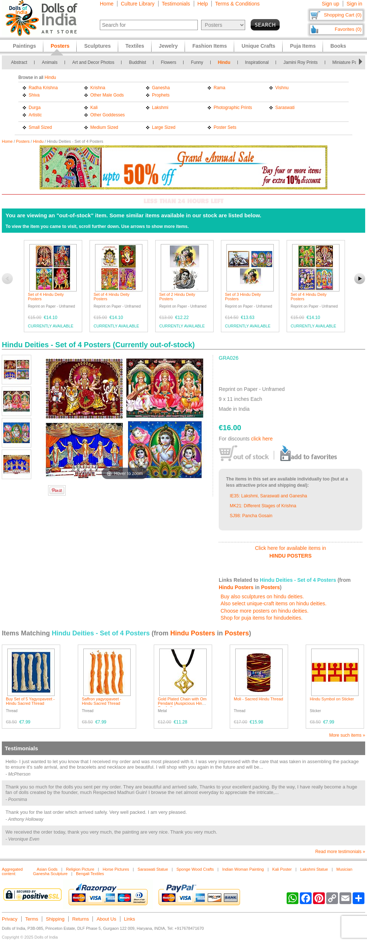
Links (129, 919)
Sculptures (97, 46)
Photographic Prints (233, 107)
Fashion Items (209, 46)
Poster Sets (225, 127)
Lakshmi (160, 107)
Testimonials (176, 4)
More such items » (347, 735)
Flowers (168, 62)
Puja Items (303, 46)
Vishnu (281, 87)
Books (338, 46)
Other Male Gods (107, 95)
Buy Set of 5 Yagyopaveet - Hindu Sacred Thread (30, 701)
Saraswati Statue (153, 869)
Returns (80, 919)
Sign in (354, 4)
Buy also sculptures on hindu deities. (262, 596)
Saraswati (285, 107)
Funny (197, 62)
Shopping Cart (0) (342, 15)
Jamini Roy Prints (300, 62)
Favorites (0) (348, 29)
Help (202, 4)
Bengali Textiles (90, 873)
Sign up (330, 4)
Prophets (161, 95)
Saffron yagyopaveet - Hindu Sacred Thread (101, 701)
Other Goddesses (107, 114)
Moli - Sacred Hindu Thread (258, 699)
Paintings (24, 46)
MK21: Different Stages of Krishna (263, 505)
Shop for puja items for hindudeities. (261, 618)
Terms (31, 919)
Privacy (10, 919)
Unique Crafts (258, 46)
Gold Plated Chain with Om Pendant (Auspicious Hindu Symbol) (182, 703)
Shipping (55, 919)
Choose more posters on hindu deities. (265, 611)
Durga (35, 107)
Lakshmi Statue (314, 869)
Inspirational (257, 62)
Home (106, 4)
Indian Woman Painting (243, 869)
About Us (106, 919)
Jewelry (168, 46)
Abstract (19, 62)
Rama (219, 87)
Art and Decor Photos (93, 62)
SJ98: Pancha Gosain (251, 515)
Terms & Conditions (237, 4)
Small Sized (40, 127)
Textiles (135, 46)
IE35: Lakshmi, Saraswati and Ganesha (268, 495)
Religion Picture (80, 869)
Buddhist (137, 62)
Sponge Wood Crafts (195, 869)
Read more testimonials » (340, 851)
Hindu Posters (236, 587)
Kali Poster (282, 869)
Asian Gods (47, 869)
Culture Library (138, 4)
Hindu (224, 62)
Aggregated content (12, 871)
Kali (94, 107)
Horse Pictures (116, 869)
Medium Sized (104, 127)
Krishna (97, 87)
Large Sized (163, 127)
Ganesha (161, 87)
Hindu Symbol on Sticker (332, 699)
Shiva (34, 95)
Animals (50, 62)
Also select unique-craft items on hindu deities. (274, 603)
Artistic (35, 114)
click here (262, 439)
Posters (23, 141)
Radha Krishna (43, 87)
